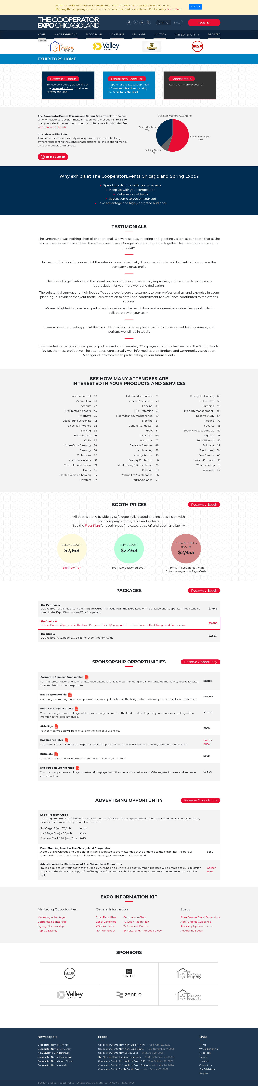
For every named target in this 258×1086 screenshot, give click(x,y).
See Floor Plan (72, 567)
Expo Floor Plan (106, 917)
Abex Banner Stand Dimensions (200, 917)
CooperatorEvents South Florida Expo (133, 1069)
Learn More (174, 9)
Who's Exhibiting (65, 34)
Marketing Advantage (51, 917)
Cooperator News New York (53, 1044)
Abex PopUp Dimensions (196, 926)
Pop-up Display (47, 930)
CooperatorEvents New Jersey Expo (130, 1052)
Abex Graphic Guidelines (196, 921)
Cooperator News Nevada (52, 1065)
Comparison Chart (134, 917)
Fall (177, 22)
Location (160, 34)
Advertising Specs (192, 930)
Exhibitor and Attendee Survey (142, 930)
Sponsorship (182, 79)
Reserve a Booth (63, 79)
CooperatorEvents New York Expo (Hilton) (134, 1044)
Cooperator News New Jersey (54, 1049)
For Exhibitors (185, 34)
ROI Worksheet (105, 930)
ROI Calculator (105, 926)
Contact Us (205, 1065)
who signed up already (52, 127)
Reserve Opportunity (200, 662)
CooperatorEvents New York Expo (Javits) (136, 1049)
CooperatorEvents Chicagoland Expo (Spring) (136, 1065)
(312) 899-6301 (59, 92)
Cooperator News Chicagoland (55, 1057)
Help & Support (53, 157)
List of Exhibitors (106, 921)
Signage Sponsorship (51, 926)
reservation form (62, 88)
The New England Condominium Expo (136, 1057)
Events (203, 1057)
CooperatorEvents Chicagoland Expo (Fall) (135, 1061)
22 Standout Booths (135, 926)
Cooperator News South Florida (55, 1061)
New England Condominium (53, 1052)
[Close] (195, 7)
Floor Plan (94, 34)
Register (204, 22)
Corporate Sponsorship (52, 921)
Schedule (117, 34)
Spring (163, 22)
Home (42, 34)
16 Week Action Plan (136, 921)
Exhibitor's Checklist (127, 79)
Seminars (138, 34)
